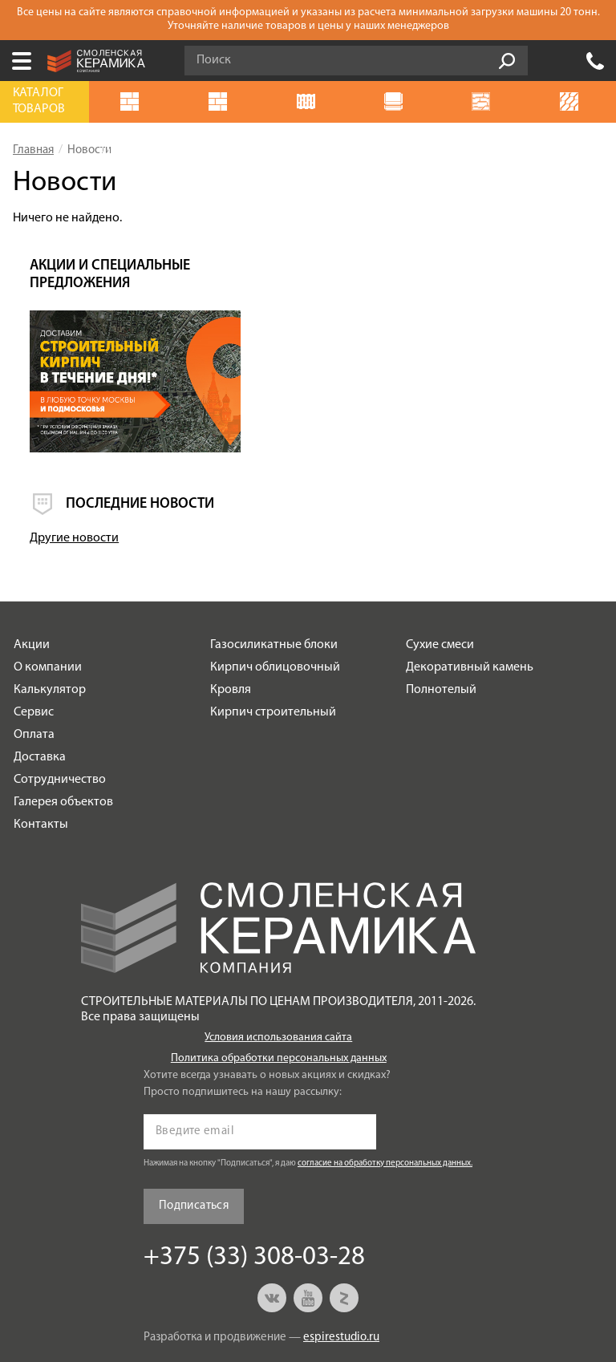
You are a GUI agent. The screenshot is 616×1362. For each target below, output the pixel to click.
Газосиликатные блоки (274, 584)
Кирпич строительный (273, 652)
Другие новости (452, 478)
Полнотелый (441, 629)
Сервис (34, 652)
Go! (507, 61)
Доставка (40, 697)
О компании (48, 607)
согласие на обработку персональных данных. (385, 1103)
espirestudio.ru (341, 1277)
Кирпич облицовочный (275, 607)
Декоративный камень (469, 607)
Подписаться (194, 1147)
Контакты (41, 764)
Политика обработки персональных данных (279, 998)
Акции (32, 584)
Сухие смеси (440, 584)
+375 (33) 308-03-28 (595, 61)
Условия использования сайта (278, 977)
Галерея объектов (63, 742)
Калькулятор (50, 629)
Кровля (230, 629)
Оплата (34, 674)
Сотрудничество (60, 719)
